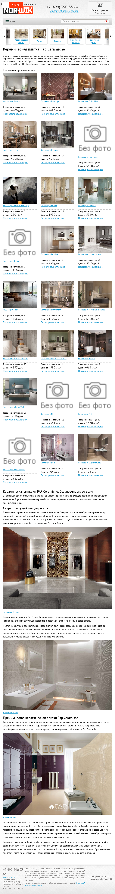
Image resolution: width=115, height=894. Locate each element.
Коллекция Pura (9, 817)
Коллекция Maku (11, 310)
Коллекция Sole (48, 463)
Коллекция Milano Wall (13, 407)
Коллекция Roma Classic (14, 469)
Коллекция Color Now (88, 101)
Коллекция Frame (49, 205)
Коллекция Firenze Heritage (16, 205)
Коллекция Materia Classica (15, 358)
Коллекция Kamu (11, 261)
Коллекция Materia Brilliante (91, 310)
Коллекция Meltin (86, 358)
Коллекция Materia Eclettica (53, 358)
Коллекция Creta (10, 150)
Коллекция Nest (48, 414)
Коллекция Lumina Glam (89, 254)
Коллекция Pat (85, 414)
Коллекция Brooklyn (50, 101)
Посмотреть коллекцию (15, 113)
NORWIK (18, 10)
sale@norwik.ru (9, 877)
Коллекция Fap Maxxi (88, 157)
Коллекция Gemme (87, 205)
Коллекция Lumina (49, 254)
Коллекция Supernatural (89, 463)
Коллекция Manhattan (51, 310)
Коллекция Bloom (11, 101)
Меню (13, 21)
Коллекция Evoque (49, 150)
